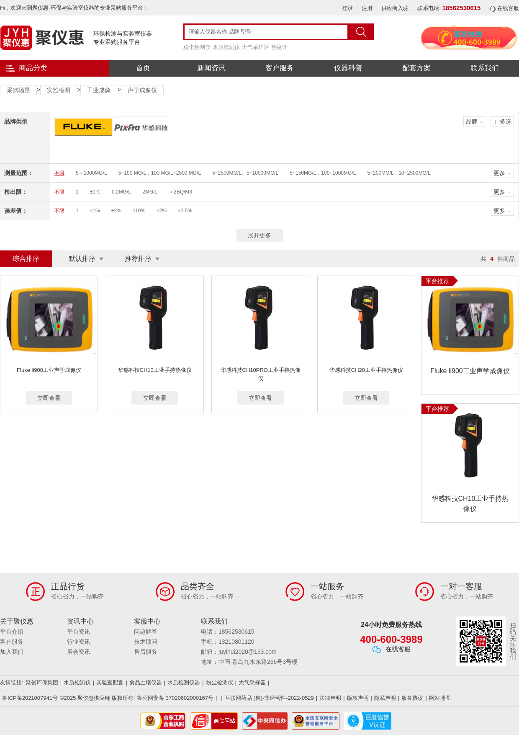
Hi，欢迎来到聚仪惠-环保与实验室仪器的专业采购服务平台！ (74, 8)
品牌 (472, 121)
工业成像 (98, 90)
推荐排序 (138, 258)
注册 (367, 8)
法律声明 (330, 698)
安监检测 (58, 90)
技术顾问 (145, 641)
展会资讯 (78, 651)
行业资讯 (78, 641)
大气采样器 (255, 47)
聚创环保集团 (42, 682)
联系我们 (484, 68)
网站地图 (440, 698)
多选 (505, 121)
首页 (143, 68)
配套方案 (416, 68)
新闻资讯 (211, 68)
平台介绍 (11, 631)
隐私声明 (385, 698)
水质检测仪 (226, 47)
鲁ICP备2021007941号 (30, 698)
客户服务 (279, 68)
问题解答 (145, 631)
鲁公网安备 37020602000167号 (175, 698)
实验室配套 (109, 682)
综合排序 (26, 258)
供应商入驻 (395, 8)
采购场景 (18, 90)
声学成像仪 (142, 90)
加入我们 (11, 651)
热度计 (279, 47)
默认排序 (82, 258)
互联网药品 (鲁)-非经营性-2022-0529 (269, 698)
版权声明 (358, 698)
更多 (499, 173)
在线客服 (504, 8)
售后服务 (145, 651)
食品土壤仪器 (145, 682)
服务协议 (412, 698)
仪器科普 (348, 68)
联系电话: (448, 8)
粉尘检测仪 (197, 47)
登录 (347, 8)
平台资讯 (78, 631)
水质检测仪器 (183, 682)
